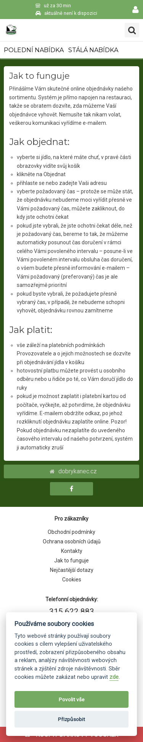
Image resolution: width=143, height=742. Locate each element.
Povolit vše (71, 699)
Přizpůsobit (71, 719)
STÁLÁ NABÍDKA (93, 50)
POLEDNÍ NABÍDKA (34, 50)
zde (114, 677)
